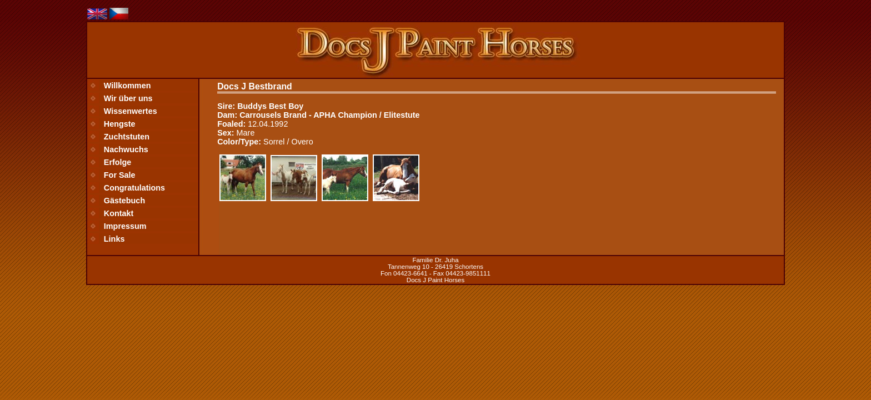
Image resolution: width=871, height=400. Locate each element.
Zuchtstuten (126, 136)
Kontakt (119, 213)
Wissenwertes (130, 111)
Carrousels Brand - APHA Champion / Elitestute (329, 115)
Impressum (125, 226)
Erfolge (118, 162)
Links (114, 238)
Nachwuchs (126, 149)
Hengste (120, 123)
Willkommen (127, 85)
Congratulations (134, 187)
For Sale (120, 175)
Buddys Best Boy (270, 106)
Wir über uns (128, 98)
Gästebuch (124, 200)
